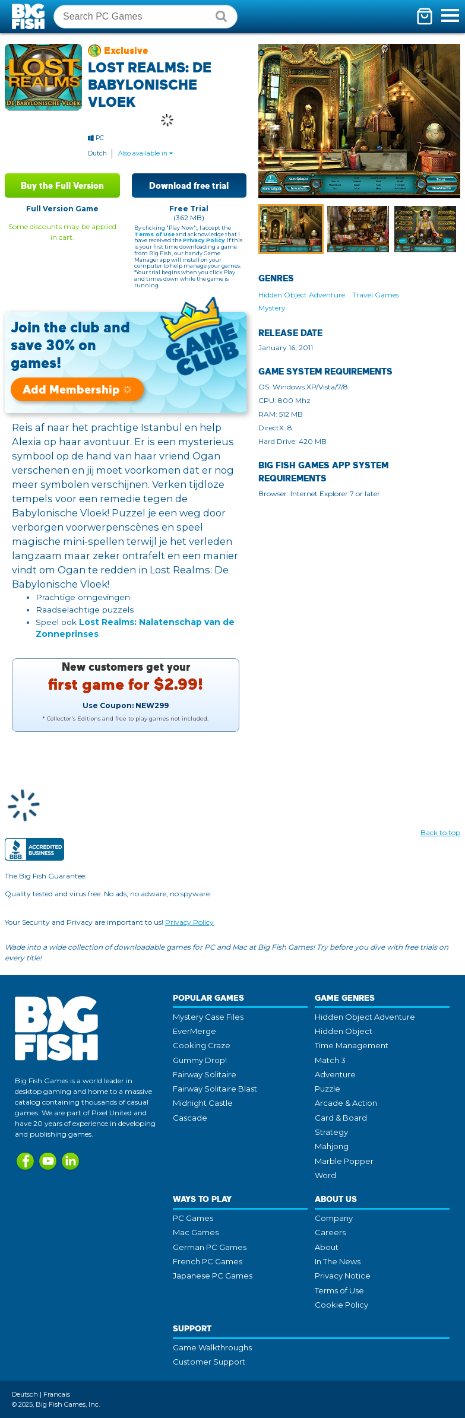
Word (325, 1175)
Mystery (272, 307)
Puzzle (327, 1088)
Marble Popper (344, 1161)
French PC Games (207, 1261)
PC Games (193, 1218)
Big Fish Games (30, 16)
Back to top (440, 832)
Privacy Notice (343, 1275)
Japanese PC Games (212, 1275)
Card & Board (341, 1117)
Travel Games (375, 294)
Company (334, 1218)
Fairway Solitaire (204, 1074)
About (327, 1247)
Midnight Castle (203, 1103)
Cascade (190, 1117)
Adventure (335, 1074)
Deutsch (25, 1394)
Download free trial (189, 185)
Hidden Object (343, 1031)
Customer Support (209, 1361)
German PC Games (209, 1247)
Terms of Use (154, 234)
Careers (330, 1232)
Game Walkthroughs (212, 1347)
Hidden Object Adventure (301, 294)
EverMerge (194, 1031)
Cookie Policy (341, 1304)
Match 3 (330, 1060)
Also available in (145, 153)
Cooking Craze (201, 1045)
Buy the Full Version (62, 185)
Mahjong (332, 1146)
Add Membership (77, 389)
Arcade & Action (346, 1103)
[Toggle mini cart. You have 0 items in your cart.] (424, 16)
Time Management (351, 1045)
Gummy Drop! (200, 1060)
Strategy (331, 1132)
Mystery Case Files (208, 1017)
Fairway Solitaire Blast (215, 1088)
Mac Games (196, 1232)
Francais (56, 1394)
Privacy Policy (203, 240)
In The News (337, 1261)
